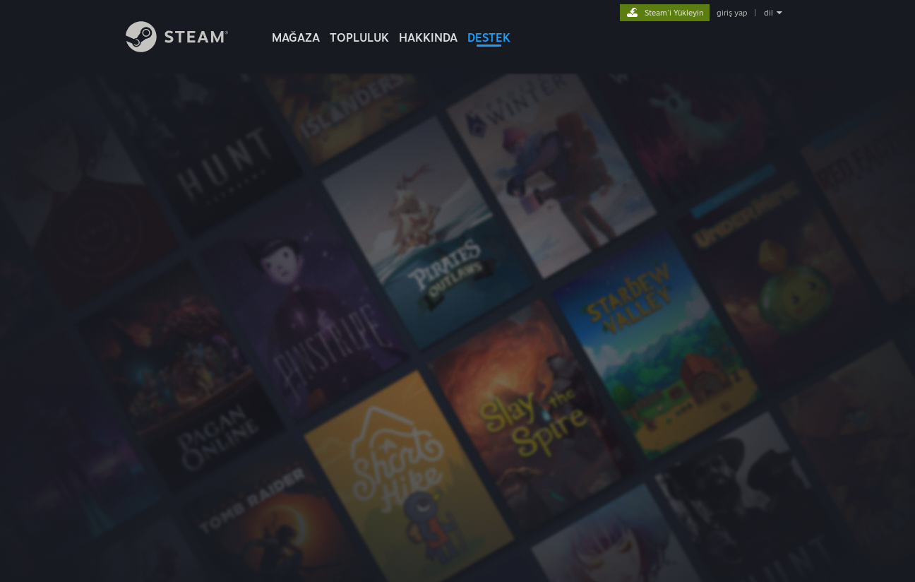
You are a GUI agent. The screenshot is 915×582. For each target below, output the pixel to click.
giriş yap (732, 13)
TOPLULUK (359, 37)
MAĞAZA (296, 37)
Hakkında (428, 37)
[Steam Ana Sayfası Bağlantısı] (177, 48)
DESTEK (488, 37)
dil (768, 13)
